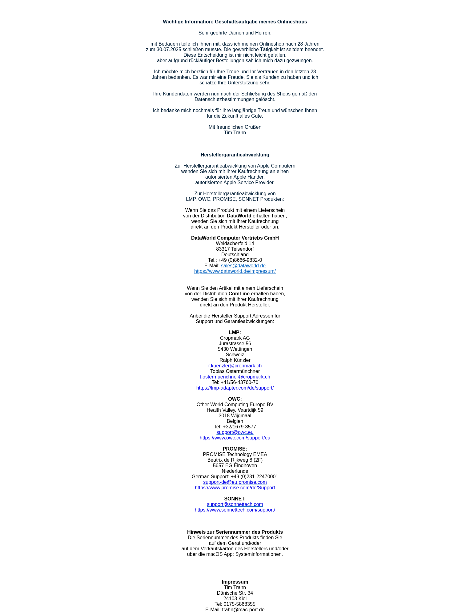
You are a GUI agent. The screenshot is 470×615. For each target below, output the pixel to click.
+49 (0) (239, 476)
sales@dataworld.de (243, 265)
